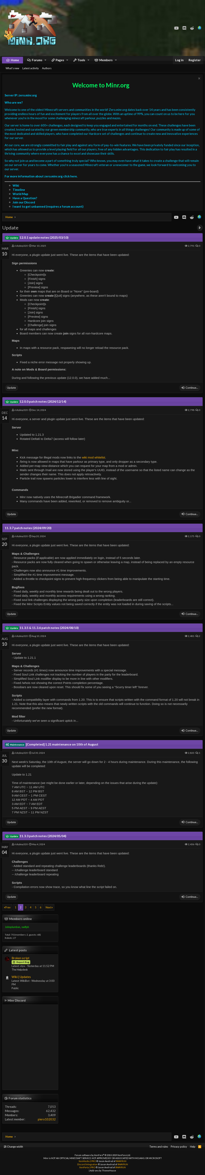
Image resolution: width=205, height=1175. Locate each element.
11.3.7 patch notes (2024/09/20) (29, 533)
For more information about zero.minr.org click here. (42, 181)
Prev (9, 912)
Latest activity (30, 72)
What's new (12, 72)
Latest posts (19, 955)
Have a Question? (26, 203)
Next (49, 912)
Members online (21, 924)
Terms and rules (158, 1146)
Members (106, 62)
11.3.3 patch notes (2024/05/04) (36, 841)
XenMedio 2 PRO (87, 1161)
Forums (37, 62)
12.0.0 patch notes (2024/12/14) (36, 406)
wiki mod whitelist (94, 462)
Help (192, 1146)
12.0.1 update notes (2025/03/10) (37, 242)
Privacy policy (179, 1146)
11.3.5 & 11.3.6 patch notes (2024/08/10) (43, 633)
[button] (45, 62)
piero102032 (48, 1124)
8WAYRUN (121, 1161)
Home (15, 62)
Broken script (21, 963)
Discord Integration (87, 1164)
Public (16, 993)
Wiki (17, 190)
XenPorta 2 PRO (87, 1167)
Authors (46, 72)
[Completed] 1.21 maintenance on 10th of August (52, 749)
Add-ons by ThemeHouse (103, 1170)
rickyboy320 (22, 250)
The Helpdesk (21, 974)
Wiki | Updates (22, 982)
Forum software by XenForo (103, 1155)
